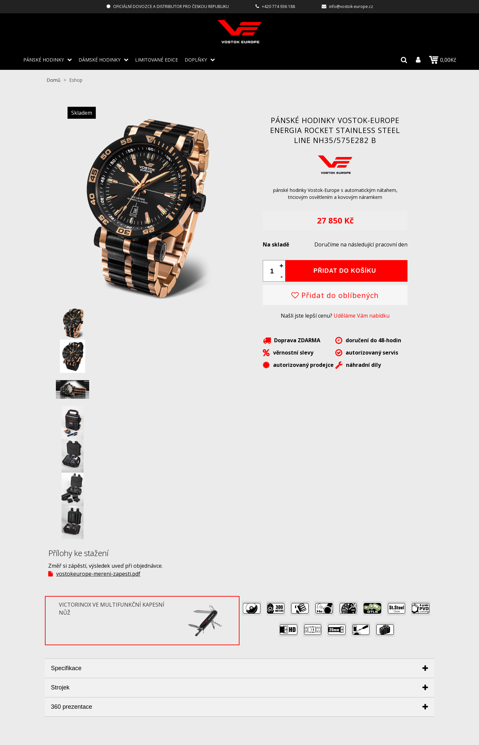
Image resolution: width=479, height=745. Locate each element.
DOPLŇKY (196, 60)
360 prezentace (71, 706)
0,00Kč (442, 60)
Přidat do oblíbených (335, 295)
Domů (54, 80)
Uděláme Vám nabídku (362, 315)
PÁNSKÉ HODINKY (43, 60)
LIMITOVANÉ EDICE (156, 60)
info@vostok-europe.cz (351, 6)
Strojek (60, 687)
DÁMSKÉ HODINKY (99, 60)
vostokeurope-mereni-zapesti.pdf (98, 573)
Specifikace (66, 668)
